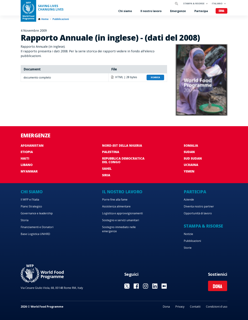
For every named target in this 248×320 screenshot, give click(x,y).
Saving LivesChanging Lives (51, 7)
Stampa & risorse (193, 3)
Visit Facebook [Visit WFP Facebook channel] (136, 286)
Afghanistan (32, 145)
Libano (27, 165)
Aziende (189, 199)
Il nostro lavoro (151, 11)
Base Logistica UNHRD (35, 234)
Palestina (110, 152)
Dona (221, 11)
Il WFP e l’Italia (30, 199)
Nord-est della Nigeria (122, 145)
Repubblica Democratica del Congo (123, 160)
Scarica (155, 77)
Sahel (107, 168)
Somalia (191, 145)
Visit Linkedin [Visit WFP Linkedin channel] (154, 286)
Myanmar (29, 171)
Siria (106, 175)
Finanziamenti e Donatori (37, 227)
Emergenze (178, 11)
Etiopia (27, 152)
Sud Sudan (193, 158)
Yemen (189, 171)
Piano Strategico (31, 206)
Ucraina (191, 165)
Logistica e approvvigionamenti (122, 213)
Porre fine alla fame (114, 199)
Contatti (195, 306)
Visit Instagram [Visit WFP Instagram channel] (145, 286)
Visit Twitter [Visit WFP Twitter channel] (127, 286)
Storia (24, 220)
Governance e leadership (37, 213)
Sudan (189, 152)
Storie (188, 248)
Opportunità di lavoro (198, 213)
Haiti (25, 158)
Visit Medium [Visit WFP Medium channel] (164, 286)
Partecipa (201, 11)
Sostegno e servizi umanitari (120, 220)
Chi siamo (125, 11)
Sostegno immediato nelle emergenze (119, 229)
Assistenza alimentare (116, 206)
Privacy (179, 306)
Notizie (188, 234)
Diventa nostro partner (199, 206)
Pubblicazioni (61, 19)
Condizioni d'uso (216, 306)
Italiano (217, 3)
